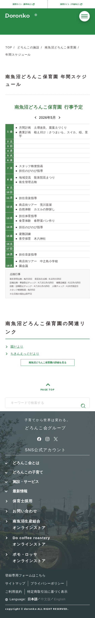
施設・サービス (26, 482)
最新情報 (20, 491)
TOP (8, 47)
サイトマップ (15, 583)
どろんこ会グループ (45, 428)
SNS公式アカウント (45, 450)
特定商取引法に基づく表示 (47, 591)
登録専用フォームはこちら (25, 575)
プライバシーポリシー (47, 583)
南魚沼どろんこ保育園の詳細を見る (47, 362)
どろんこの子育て (28, 472)
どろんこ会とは (26, 463)
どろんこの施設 (28, 47)
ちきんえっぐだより (24, 353)
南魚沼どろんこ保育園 (61, 47)
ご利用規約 (13, 591)
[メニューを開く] (84, 16)
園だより (16, 346)
